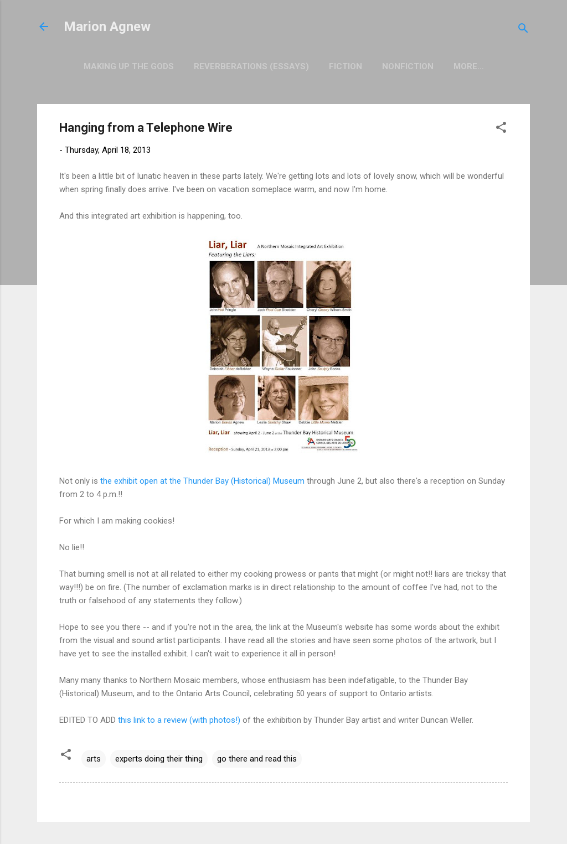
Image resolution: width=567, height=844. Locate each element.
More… (468, 66)
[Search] (523, 30)
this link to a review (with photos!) (179, 720)
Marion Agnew (107, 26)
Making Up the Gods (129, 66)
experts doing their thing (159, 759)
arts (93, 759)
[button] (501, 129)
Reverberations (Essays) (251, 66)
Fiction (345, 66)
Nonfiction (408, 66)
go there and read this (257, 759)
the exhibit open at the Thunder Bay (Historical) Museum (202, 481)
